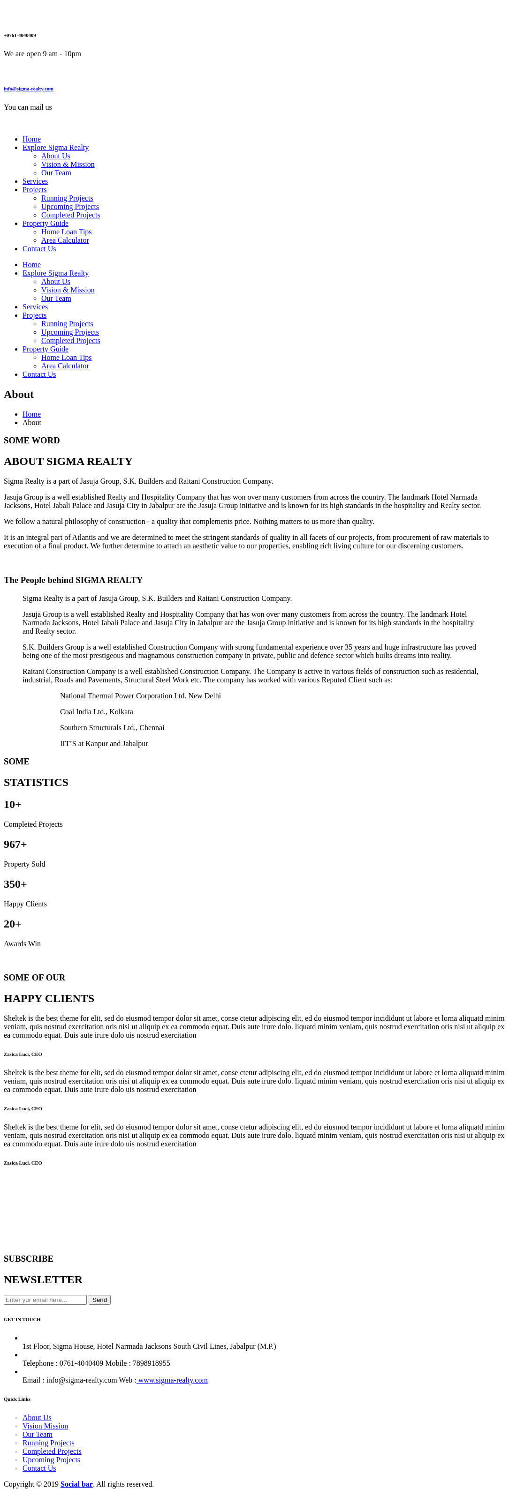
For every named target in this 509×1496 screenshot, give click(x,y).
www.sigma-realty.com (172, 1380)
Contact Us (39, 249)
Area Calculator (65, 240)
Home (32, 139)
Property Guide (45, 223)
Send (99, 1299)
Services (35, 181)
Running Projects (67, 198)
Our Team (56, 173)
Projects (35, 190)
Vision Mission (45, 1426)
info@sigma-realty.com (28, 88)
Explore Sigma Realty (56, 147)
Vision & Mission (68, 164)
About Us (55, 156)
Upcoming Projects (70, 206)
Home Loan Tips (66, 232)
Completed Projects (70, 215)
